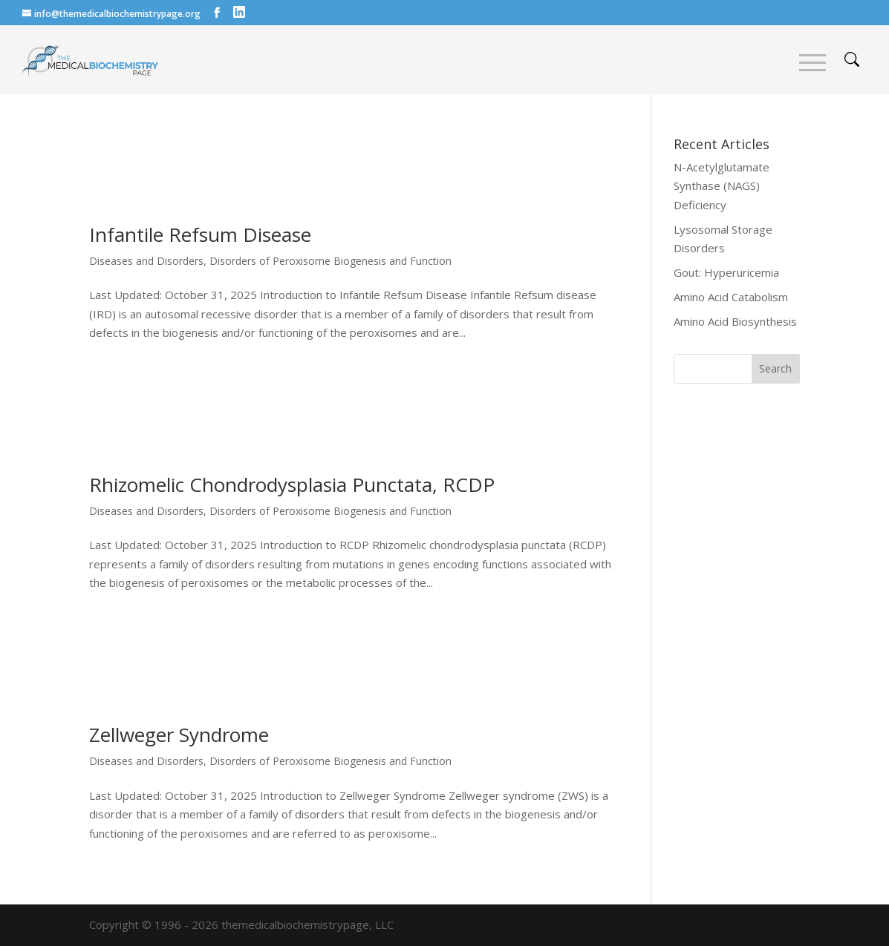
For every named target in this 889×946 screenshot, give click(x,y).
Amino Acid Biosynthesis (735, 321)
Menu (812, 62)
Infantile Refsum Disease (200, 234)
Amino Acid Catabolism (731, 296)
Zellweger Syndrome (179, 734)
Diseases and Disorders (146, 261)
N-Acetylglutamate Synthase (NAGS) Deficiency (721, 186)
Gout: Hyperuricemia (726, 272)
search (852, 59)
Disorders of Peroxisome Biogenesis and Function (330, 261)
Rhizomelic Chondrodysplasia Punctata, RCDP (292, 484)
